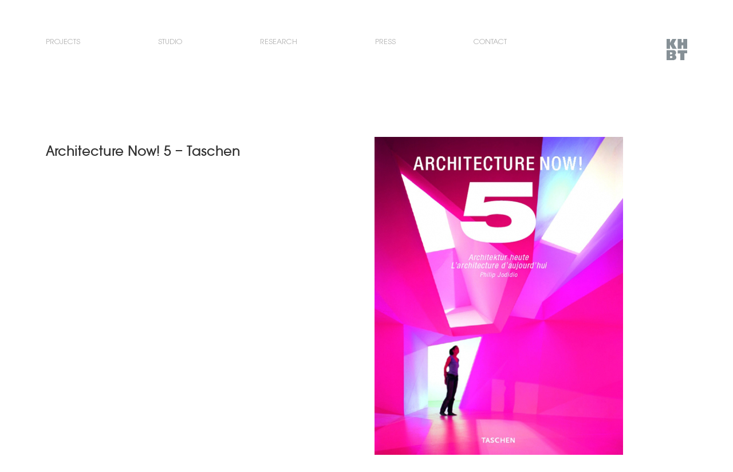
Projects (63, 41)
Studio (170, 41)
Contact (490, 41)
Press (385, 41)
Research (278, 41)
